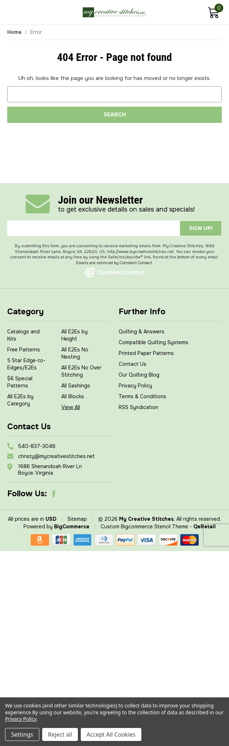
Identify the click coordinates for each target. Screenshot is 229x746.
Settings (22, 734)
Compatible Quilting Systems (153, 342)
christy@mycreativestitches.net (56, 456)
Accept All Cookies (111, 734)
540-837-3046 (37, 446)
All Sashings (75, 385)
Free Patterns (23, 349)
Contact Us (132, 364)
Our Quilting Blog (139, 375)
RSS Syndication (138, 407)
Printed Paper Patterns (146, 353)
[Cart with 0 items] (213, 13)
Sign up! (200, 228)
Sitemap (77, 519)
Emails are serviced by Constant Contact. (114, 262)
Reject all (60, 734)
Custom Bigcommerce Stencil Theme (144, 526)
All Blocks (72, 396)
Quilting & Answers (141, 331)
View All (70, 407)
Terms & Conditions (142, 396)
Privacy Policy (135, 385)
